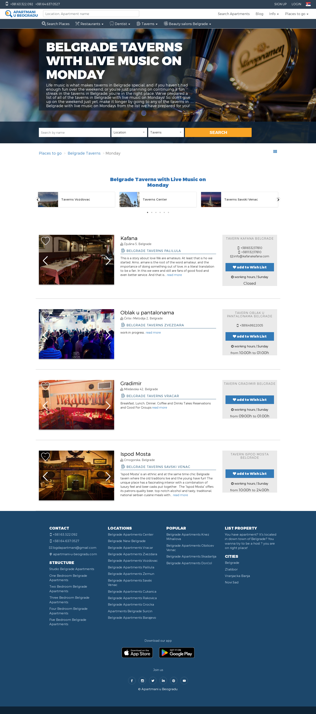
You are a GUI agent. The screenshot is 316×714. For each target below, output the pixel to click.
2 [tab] (152, 212)
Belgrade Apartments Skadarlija (191, 556)
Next (278, 199)
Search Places (56, 24)
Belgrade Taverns (84, 153)
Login (296, 4)
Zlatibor (231, 569)
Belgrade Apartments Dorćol (189, 563)
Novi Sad (231, 582)
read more (174, 275)
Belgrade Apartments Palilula (131, 567)
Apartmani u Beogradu (159, 689)
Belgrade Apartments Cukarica (132, 591)
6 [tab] (168, 212)
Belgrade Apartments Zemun (131, 574)
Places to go (50, 153)
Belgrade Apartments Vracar (130, 547)
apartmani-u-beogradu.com (75, 554)
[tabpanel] (76, 199)
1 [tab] (148, 212)
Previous (38, 199)
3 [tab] (156, 212)
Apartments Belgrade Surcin (130, 611)
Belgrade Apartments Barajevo (132, 617)
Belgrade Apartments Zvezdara (132, 554)
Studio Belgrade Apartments (71, 569)
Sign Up (280, 4)
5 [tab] (164, 212)
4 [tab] (160, 212)
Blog (259, 14)
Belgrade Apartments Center (130, 534)
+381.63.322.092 (21, 4)
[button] (274, 14)
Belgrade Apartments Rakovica (132, 598)
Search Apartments (234, 14)
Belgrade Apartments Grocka (131, 604)
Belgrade (232, 562)
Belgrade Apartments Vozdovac (133, 560)
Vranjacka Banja (237, 576)
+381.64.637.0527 (48, 4)
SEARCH (218, 132)
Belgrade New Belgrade (127, 541)
